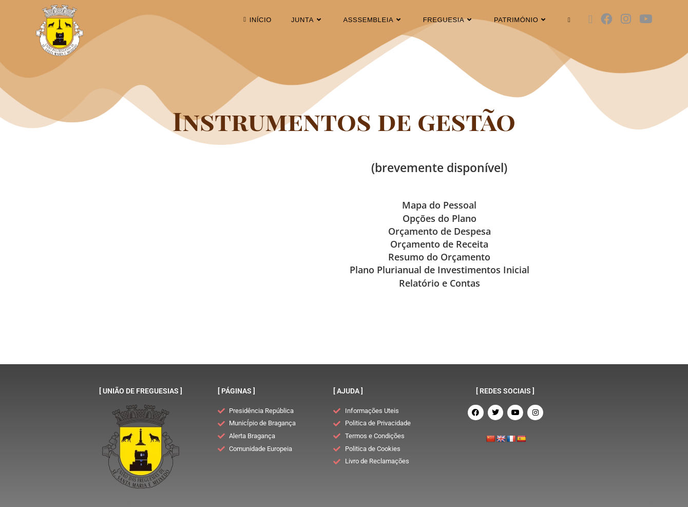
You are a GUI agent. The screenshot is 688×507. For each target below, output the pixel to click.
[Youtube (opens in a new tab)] (645, 19)
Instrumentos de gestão (344, 120)
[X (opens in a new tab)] (590, 19)
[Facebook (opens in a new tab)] (607, 19)
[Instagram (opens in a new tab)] (626, 19)
